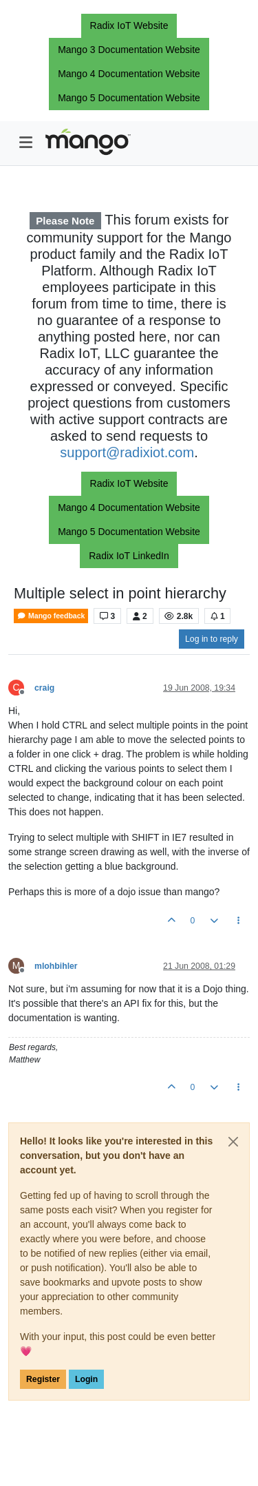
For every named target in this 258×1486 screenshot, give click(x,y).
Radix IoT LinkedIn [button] (129, 555)
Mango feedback (51, 615)
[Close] (233, 1141)
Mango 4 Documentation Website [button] (129, 73)
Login (86, 1379)
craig (44, 688)
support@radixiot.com (127, 452)
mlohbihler (56, 966)
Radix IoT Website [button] (129, 25)
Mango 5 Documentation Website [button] (129, 97)
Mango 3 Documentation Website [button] (129, 49)
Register (43, 1379)
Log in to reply (211, 639)
